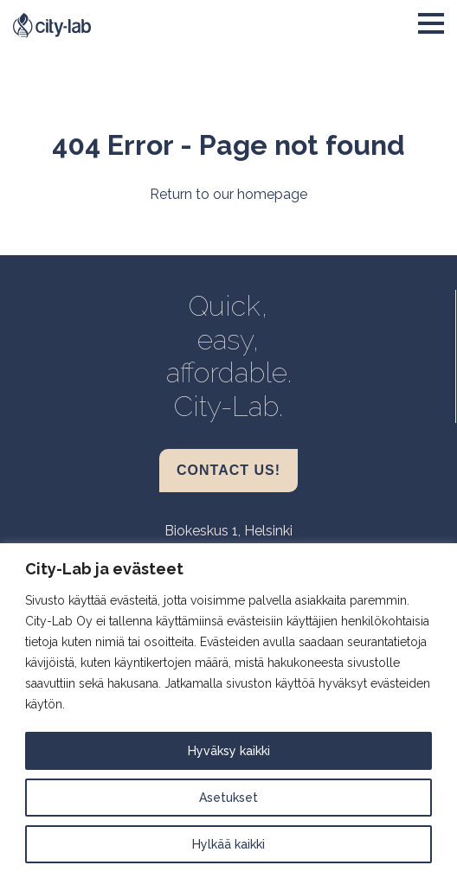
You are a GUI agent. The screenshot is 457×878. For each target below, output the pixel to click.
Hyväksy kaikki (229, 751)
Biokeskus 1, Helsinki (228, 530)
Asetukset (228, 797)
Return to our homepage (228, 194)
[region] (228, 710)
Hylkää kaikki (228, 844)
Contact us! (228, 470)
